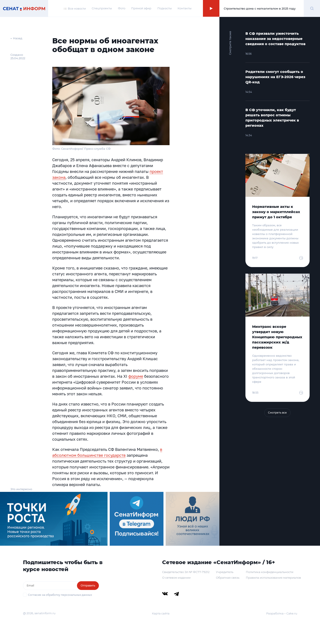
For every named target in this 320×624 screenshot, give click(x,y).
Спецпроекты (102, 8)
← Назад (16, 38)
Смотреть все (277, 412)
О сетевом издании (176, 577)
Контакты (184, 8)
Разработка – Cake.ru (281, 613)
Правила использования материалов (273, 577)
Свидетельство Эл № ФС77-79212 (185, 572)
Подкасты (164, 8)
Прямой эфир (141, 8)
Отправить (88, 585)
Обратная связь (227, 577)
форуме (135, 376)
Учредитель (224, 572)
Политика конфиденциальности (269, 572)
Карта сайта (161, 613)
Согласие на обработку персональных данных (60, 594)
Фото (121, 8)
